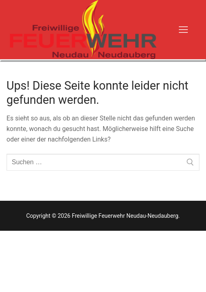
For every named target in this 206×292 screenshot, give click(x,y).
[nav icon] (183, 29)
